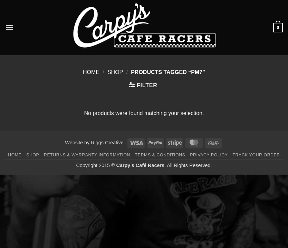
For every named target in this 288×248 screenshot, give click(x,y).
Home (91, 72)
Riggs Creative (107, 142)
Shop (115, 72)
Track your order (256, 155)
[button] (9, 27)
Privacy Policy (209, 155)
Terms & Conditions (160, 155)
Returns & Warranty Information (87, 155)
